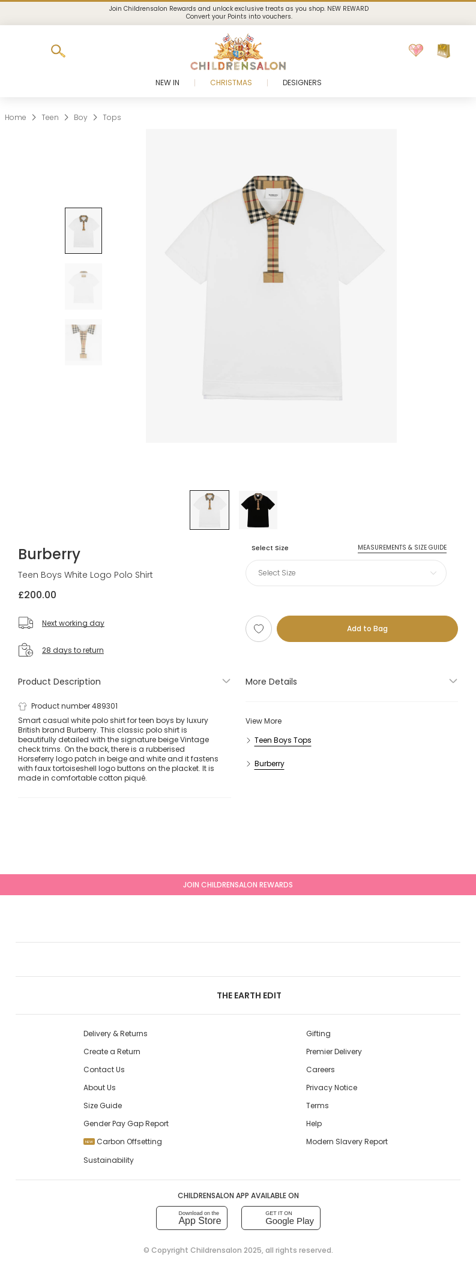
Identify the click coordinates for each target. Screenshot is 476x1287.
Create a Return (111, 1051)
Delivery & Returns (115, 1033)
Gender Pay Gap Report (126, 1123)
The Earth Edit (237, 995)
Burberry (49, 554)
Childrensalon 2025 (226, 1250)
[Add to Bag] (368, 629)
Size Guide (102, 1105)
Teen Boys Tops (283, 740)
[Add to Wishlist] (259, 629)
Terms (317, 1105)
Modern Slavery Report (347, 1141)
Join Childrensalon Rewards (238, 885)
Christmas (231, 82)
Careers (320, 1069)
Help (314, 1123)
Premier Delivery (334, 1051)
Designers (302, 82)
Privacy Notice (331, 1087)
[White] (209, 510)
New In (167, 82)
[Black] (258, 510)
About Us (99, 1087)
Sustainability (108, 1160)
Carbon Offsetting (122, 1141)
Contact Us (104, 1069)
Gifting (318, 1033)
